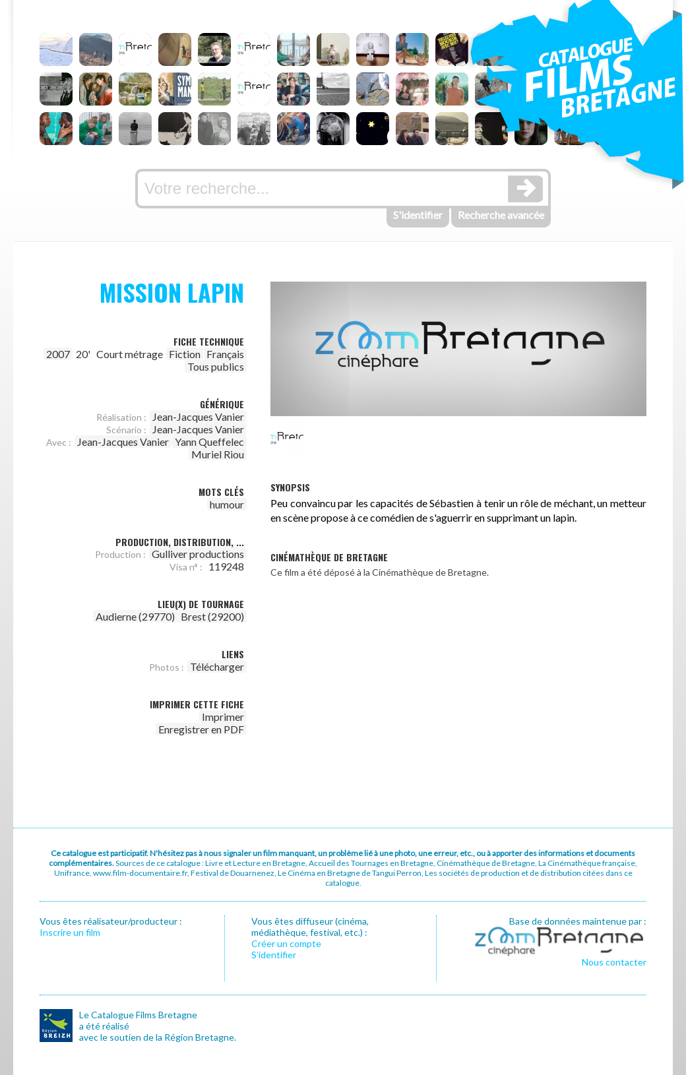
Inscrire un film (70, 932)
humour (227, 504)
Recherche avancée (501, 214)
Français (225, 354)
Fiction (185, 354)
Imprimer (223, 716)
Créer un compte (286, 943)
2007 (58, 354)
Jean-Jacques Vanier (198, 416)
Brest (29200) (212, 616)
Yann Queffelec (209, 441)
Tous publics (215, 366)
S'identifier (418, 214)
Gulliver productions (198, 553)
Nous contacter (614, 962)
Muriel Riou (217, 454)
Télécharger (217, 666)
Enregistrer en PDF (201, 729)
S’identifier (273, 954)
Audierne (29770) (135, 616)
